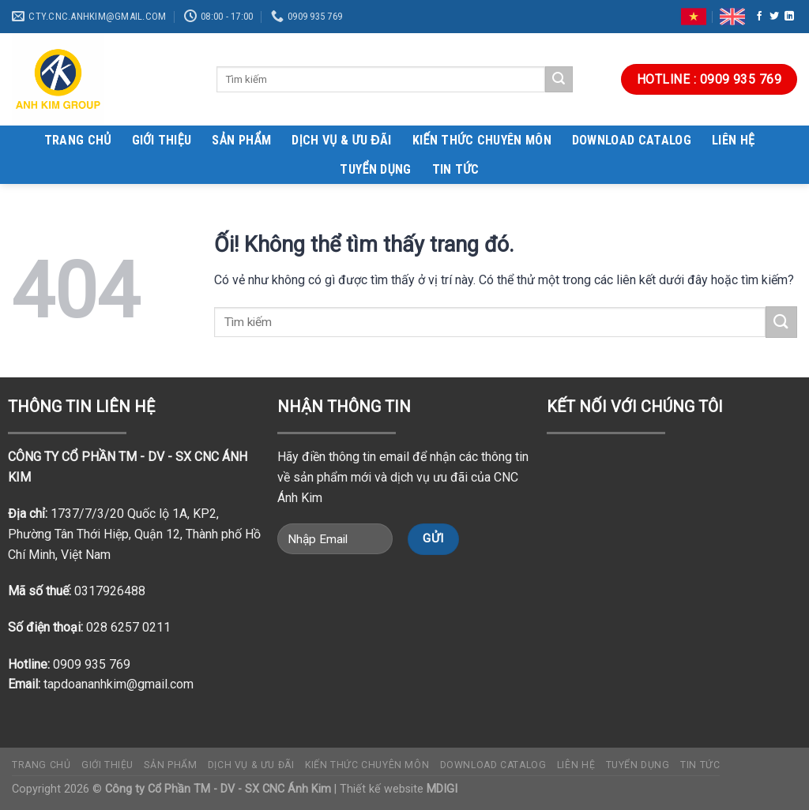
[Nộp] (558, 79)
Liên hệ (733, 140)
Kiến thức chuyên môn (481, 140)
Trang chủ (77, 140)
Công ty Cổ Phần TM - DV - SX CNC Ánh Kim (218, 789)
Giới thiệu (162, 140)
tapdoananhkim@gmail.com (118, 684)
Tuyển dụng (375, 169)
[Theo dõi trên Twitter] (774, 16)
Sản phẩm (241, 140)
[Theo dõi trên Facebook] (759, 16)
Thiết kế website (398, 789)
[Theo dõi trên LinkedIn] (789, 16)
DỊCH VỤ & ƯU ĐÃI (341, 140)
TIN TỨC (456, 169)
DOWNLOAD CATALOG (631, 140)
